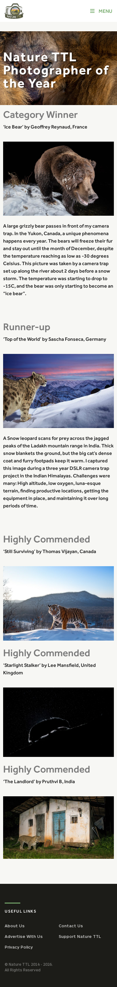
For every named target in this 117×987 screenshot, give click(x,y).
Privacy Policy (19, 946)
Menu (100, 11)
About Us (15, 925)
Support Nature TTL (80, 936)
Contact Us (71, 925)
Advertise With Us (24, 936)
